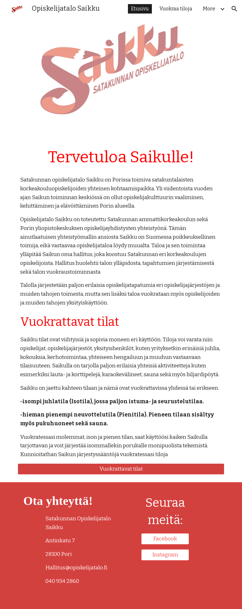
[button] (234, 8)
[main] (121, 157)
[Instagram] (164, 555)
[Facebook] (164, 539)
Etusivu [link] (140, 9)
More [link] (209, 9)
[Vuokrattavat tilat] (121, 469)
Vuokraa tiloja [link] (175, 9)
